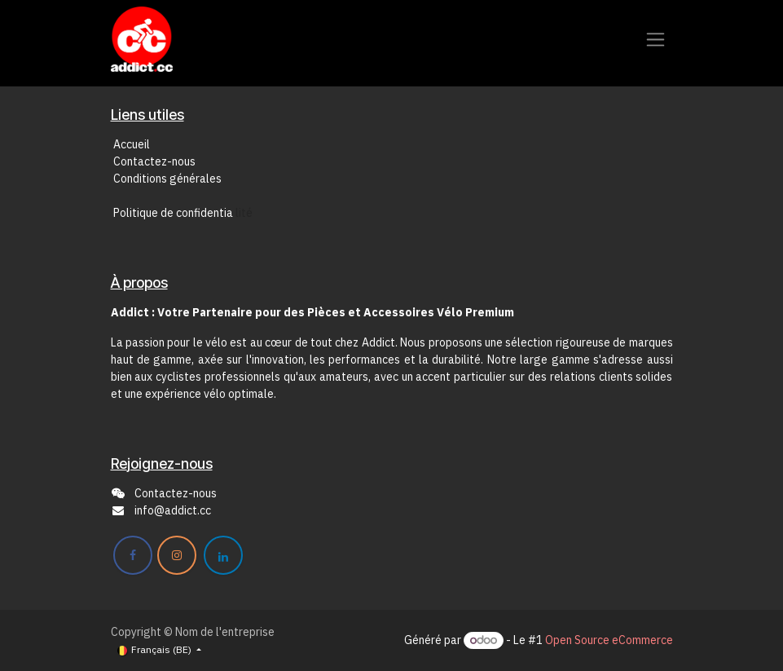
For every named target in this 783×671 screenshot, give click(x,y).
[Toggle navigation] (655, 39)
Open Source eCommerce (609, 640)
